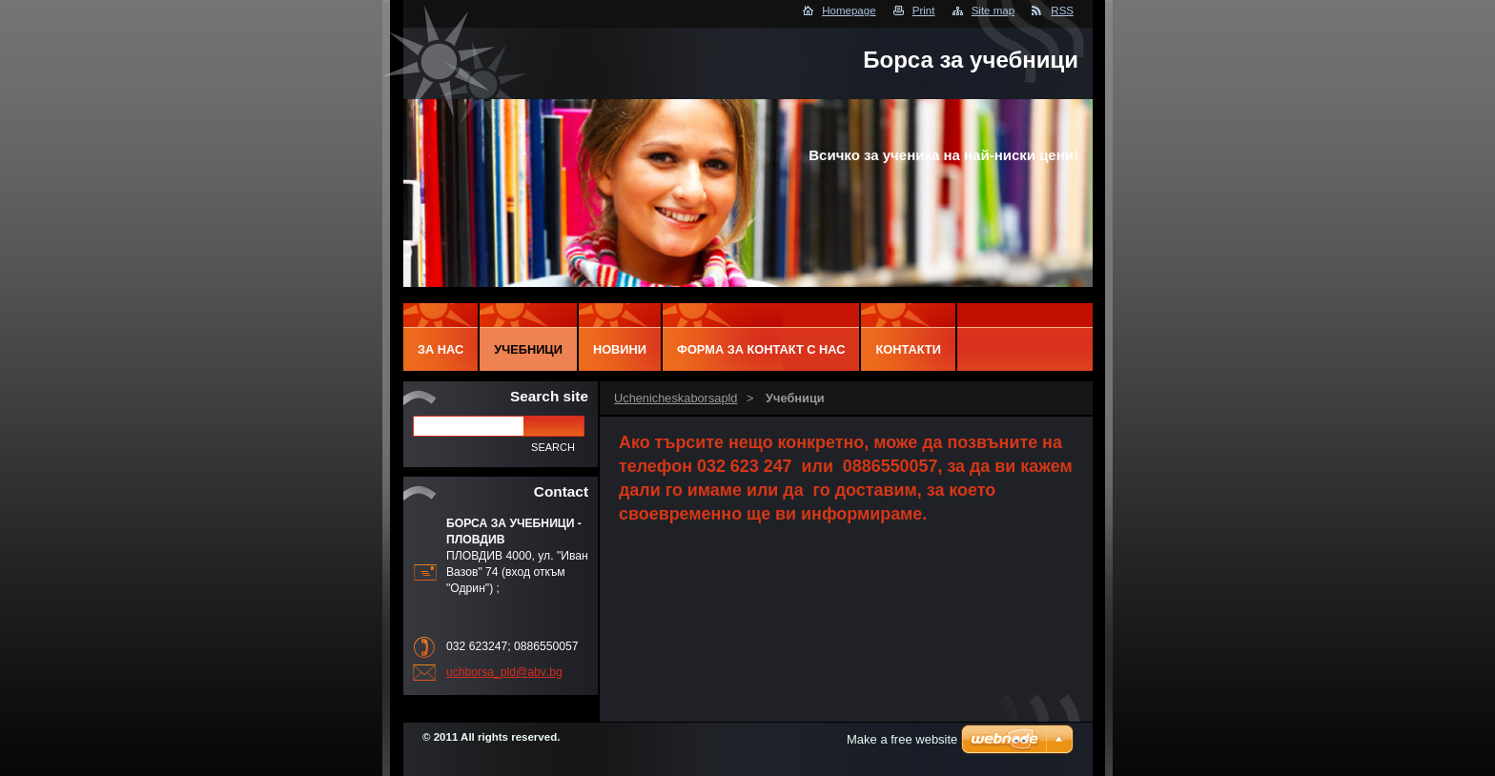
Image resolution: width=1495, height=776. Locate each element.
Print (923, 10)
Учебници (528, 349)
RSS (1062, 10)
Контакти (907, 349)
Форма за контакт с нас (761, 349)
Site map (993, 10)
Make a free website (902, 739)
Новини (619, 349)
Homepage (848, 10)
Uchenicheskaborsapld (675, 398)
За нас (440, 349)
